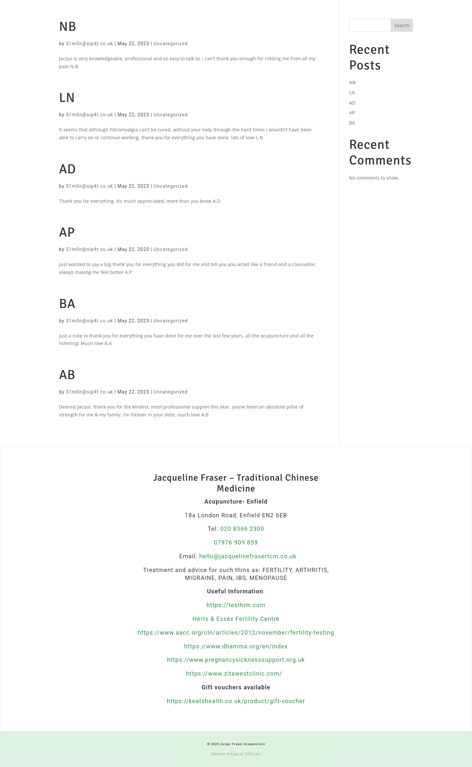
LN (67, 97)
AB (67, 375)
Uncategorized (171, 43)
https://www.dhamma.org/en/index (236, 646)
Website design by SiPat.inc (236, 754)
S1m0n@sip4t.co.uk (89, 43)
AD (67, 169)
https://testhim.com (236, 605)
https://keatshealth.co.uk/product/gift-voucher (236, 701)
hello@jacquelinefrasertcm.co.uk (248, 556)
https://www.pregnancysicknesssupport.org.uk (236, 659)
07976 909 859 (236, 542)
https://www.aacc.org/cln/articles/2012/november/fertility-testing (236, 632)
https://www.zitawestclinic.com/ (235, 673)
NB (67, 26)
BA (67, 304)
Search (401, 25)
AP (67, 232)
